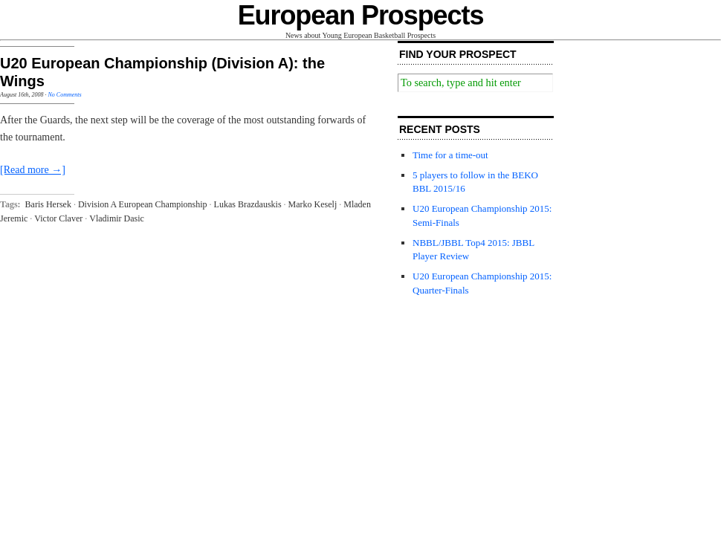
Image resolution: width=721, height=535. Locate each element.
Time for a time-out (450, 154)
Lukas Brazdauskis (248, 204)
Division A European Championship (142, 204)
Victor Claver (58, 218)
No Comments (64, 94)
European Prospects (361, 15)
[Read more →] (32, 169)
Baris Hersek (48, 204)
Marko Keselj (312, 204)
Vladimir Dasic (116, 218)
